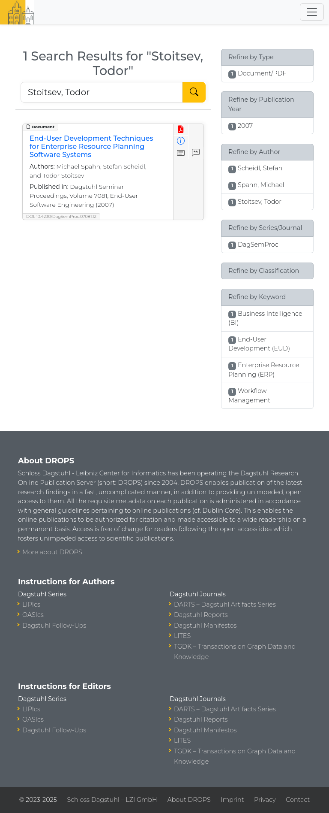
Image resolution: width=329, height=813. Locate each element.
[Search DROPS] (102, 92)
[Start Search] (194, 92)
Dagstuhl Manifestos (205, 625)
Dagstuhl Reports (201, 615)
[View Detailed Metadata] (180, 141)
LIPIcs (31, 604)
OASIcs (33, 615)
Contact (298, 800)
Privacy (264, 800)
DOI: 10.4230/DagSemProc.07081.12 (61, 216)
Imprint (232, 800)
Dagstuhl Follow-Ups (54, 625)
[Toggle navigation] (312, 12)
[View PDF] (180, 130)
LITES (182, 636)
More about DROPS (52, 552)
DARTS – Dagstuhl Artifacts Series (225, 604)
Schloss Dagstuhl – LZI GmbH (112, 800)
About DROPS (188, 800)
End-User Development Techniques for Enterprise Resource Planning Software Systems (91, 146)
